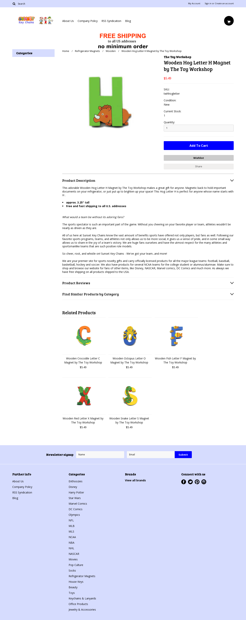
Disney (73, 487)
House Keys (76, 581)
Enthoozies (75, 481)
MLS (71, 531)
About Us (68, 21)
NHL (71, 548)
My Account (194, 3)
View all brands (135, 480)
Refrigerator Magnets (87, 51)
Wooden (111, 51)
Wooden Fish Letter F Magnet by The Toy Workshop (175, 360)
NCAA (72, 537)
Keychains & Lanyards (82, 598)
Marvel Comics (78, 503)
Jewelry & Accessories (82, 609)
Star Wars (75, 498)
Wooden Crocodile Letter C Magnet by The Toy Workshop (83, 360)
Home (65, 51)
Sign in (208, 3)
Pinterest (197, 481)
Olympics (74, 515)
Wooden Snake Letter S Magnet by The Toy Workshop (129, 420)
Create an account (224, 3)
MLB (72, 526)
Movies (73, 559)
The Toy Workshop (177, 57)
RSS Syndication (111, 21)
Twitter (190, 481)
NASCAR (74, 554)
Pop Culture (76, 565)
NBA (71, 542)
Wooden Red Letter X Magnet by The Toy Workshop (83, 420)
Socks (72, 570)
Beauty (73, 587)
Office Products (78, 604)
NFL (71, 520)
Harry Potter (76, 492)
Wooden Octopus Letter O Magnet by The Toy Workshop (129, 360)
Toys (72, 593)
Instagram (203, 481)
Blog (128, 21)
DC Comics (75, 509)
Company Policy (88, 21)
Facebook (183, 481)
